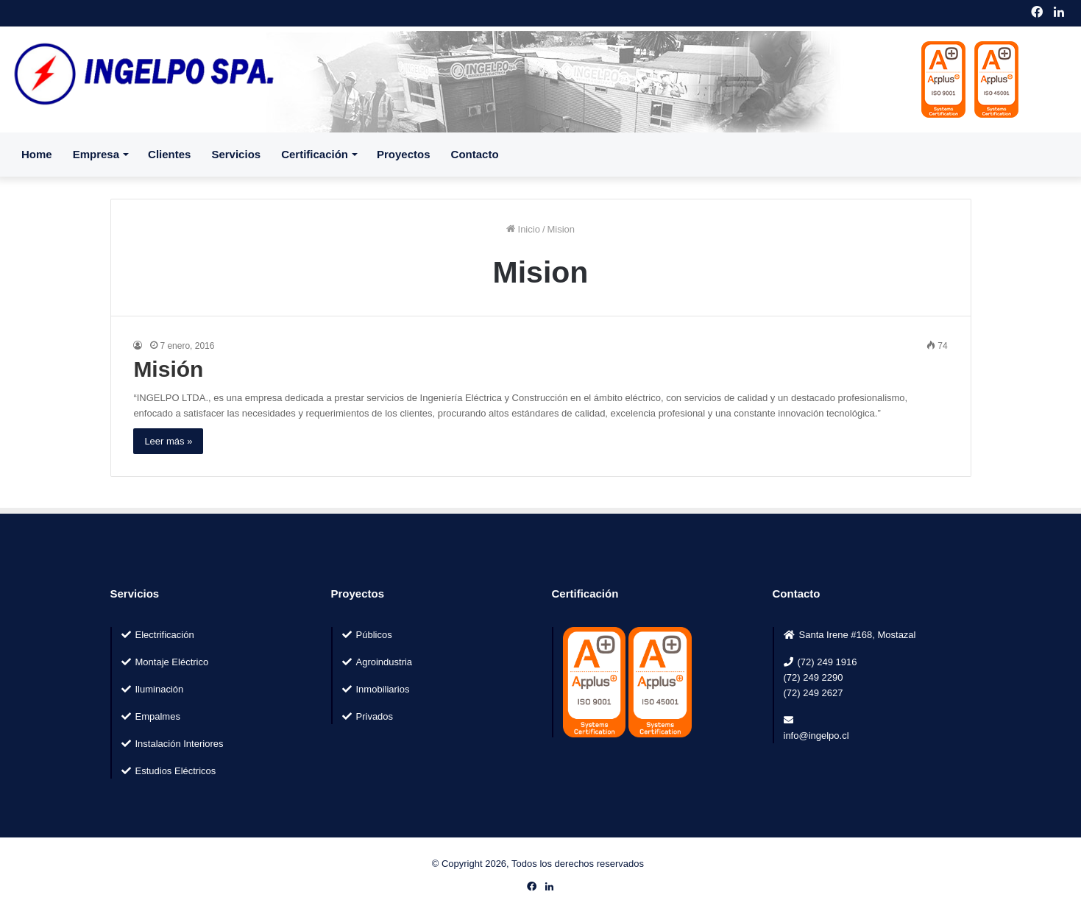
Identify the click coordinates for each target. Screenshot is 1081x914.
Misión (168, 369)
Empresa (96, 154)
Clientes (169, 154)
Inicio (523, 229)
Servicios (235, 154)
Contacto (475, 154)
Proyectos (403, 154)
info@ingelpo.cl (816, 735)
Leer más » (168, 441)
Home (36, 154)
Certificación (314, 154)
